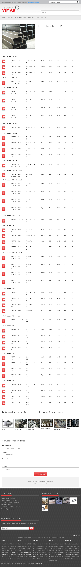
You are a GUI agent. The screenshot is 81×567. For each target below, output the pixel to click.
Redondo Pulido (46, 429)
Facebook (77, 7)
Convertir (40, 474)
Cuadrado (57, 429)
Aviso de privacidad (74, 535)
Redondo (31, 430)
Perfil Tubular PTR (21, 429)
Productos (10, 17)
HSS (68, 428)
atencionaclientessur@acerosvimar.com (24, 554)
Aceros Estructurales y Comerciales (24, 17)
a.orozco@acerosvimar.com (56, 554)
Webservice (38, 564)
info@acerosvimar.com (33, 2)
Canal (4, 429)
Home (3, 17)
